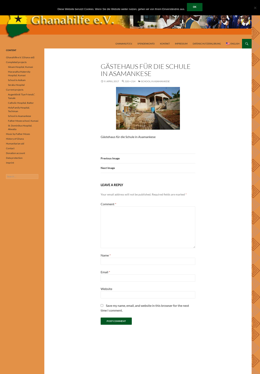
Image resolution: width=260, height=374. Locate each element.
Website (106, 289)
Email (105, 272)
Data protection (14, 157)
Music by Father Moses (18, 133)
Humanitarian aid (15, 143)
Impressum (181, 43)
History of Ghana (15, 138)
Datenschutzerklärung (207, 43)
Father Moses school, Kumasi (23, 120)
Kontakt (165, 43)
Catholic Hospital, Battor (21, 102)
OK (194, 7)
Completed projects (16, 62)
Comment (108, 204)
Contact (10, 148)
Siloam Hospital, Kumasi (20, 66)
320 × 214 (130, 81)
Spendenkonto (146, 43)
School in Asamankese (155, 81)
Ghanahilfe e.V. (123, 43)
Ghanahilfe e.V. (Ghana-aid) (20, 57)
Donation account (15, 153)
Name (106, 255)
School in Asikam (17, 80)
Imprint (10, 162)
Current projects (14, 89)
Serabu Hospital (16, 84)
